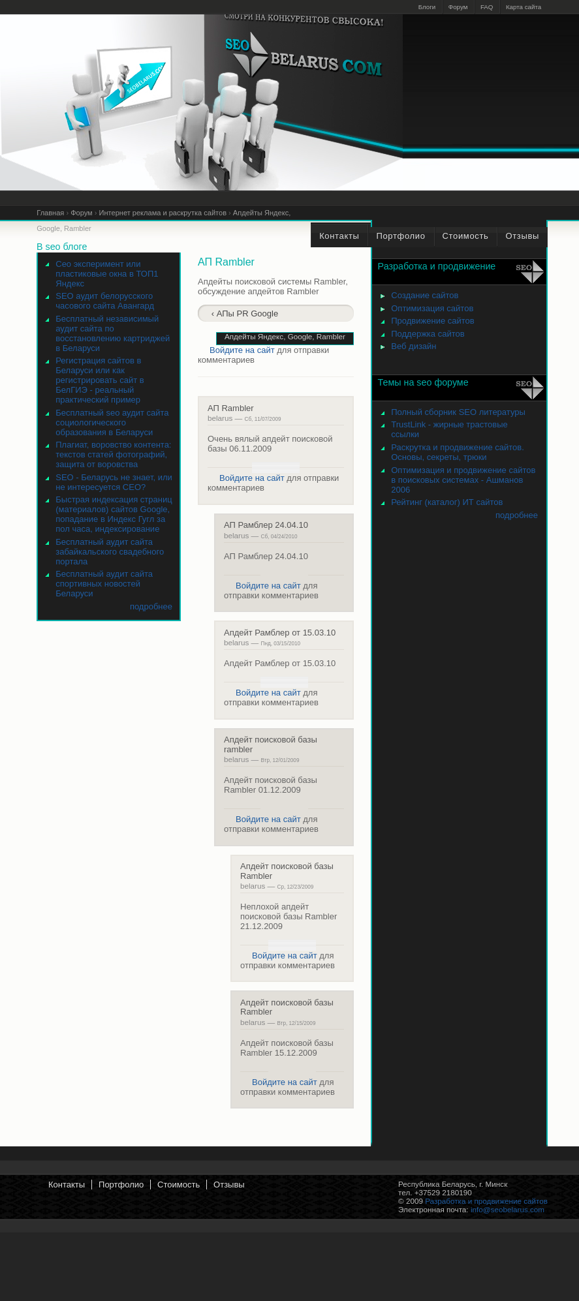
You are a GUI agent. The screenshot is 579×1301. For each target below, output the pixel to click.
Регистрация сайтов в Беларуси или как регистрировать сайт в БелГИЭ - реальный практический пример (99, 380)
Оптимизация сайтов (432, 308)
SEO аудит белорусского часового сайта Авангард (104, 301)
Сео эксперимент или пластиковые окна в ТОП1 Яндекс (106, 273)
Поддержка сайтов (427, 334)
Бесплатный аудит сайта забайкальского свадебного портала (109, 551)
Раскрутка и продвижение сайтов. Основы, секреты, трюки (457, 452)
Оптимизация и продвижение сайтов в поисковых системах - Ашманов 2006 (463, 480)
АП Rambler (231, 408)
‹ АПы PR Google (244, 313)
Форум (458, 6)
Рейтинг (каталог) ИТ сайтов (447, 502)
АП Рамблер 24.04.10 (266, 525)
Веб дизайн (413, 346)
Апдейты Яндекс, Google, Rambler (285, 336)
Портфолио (121, 1184)
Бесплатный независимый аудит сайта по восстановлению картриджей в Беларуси (112, 333)
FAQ (486, 6)
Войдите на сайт (242, 350)
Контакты (66, 1184)
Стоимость (178, 1184)
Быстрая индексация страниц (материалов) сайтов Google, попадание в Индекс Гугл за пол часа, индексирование (113, 514)
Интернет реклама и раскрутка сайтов (163, 213)
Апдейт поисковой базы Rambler (287, 870)
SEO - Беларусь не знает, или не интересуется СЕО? (113, 482)
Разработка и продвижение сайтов (486, 1201)
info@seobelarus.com (507, 1209)
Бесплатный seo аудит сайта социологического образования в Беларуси (111, 422)
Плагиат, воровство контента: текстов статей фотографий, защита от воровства (113, 454)
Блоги (427, 6)
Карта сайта (523, 6)
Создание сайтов (424, 295)
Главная (50, 213)
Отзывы (229, 1184)
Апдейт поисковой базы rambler (270, 744)
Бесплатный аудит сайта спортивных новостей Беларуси (104, 583)
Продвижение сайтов (432, 321)
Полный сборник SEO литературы (458, 412)
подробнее (151, 606)
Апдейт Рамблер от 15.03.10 (280, 632)
